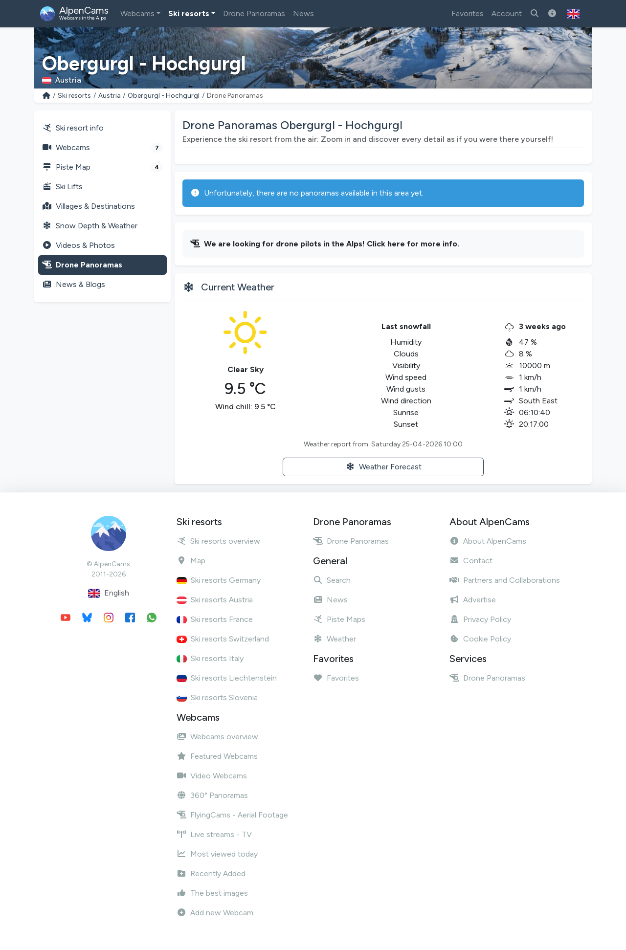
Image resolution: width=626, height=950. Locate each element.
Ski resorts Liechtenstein (227, 678)
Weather (334, 638)
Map (191, 560)
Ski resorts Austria (215, 599)
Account (507, 13)
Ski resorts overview (218, 541)
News (303, 13)
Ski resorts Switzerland (223, 638)
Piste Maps (339, 619)
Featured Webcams (217, 756)
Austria (109, 95)
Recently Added (211, 873)
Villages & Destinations (88, 206)
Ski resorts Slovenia (217, 697)
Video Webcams (212, 775)
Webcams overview (217, 736)
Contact (470, 560)
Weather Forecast (383, 466)
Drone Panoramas (254, 13)
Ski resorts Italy (210, 658)
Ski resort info (73, 128)
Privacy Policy (480, 619)
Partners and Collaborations (504, 580)
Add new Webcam (215, 912)
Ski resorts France (215, 619)
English (108, 593)
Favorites (467, 13)
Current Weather (237, 287)
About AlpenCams (487, 541)
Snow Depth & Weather (89, 225)
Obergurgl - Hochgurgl (164, 95)
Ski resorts (188, 13)
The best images (212, 893)
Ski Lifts (62, 186)
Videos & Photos (78, 245)
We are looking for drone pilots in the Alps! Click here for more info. (331, 243)
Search (332, 580)
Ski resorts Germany (219, 580)
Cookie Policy (480, 638)
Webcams (137, 13)
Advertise (472, 599)
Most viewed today (217, 854)
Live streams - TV (214, 834)
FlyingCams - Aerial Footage (232, 814)
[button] (573, 13)
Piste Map (102, 167)
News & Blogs (73, 284)
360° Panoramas (212, 795)
